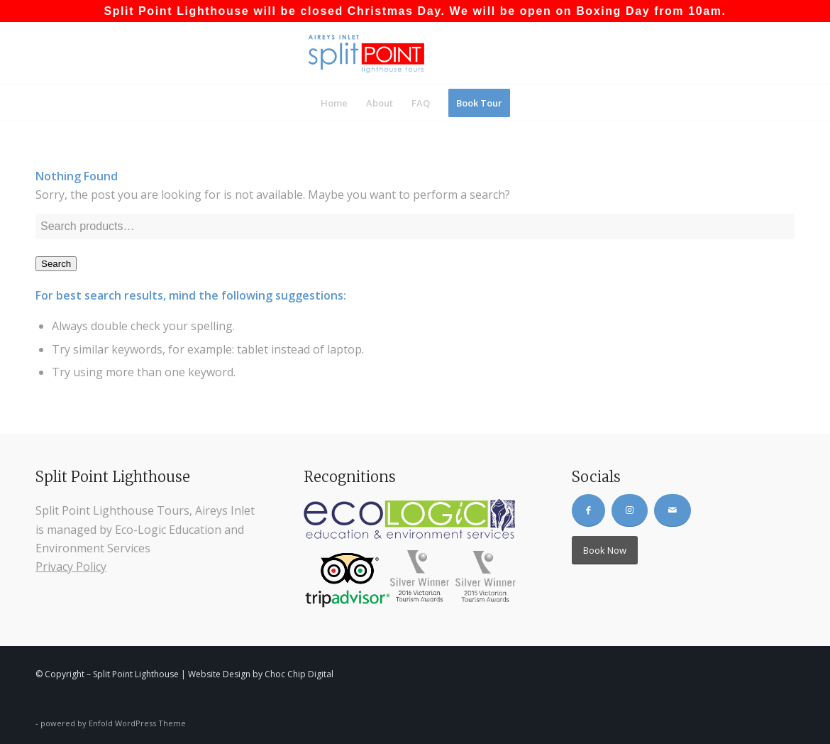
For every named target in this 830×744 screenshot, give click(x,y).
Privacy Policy (70, 566)
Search (56, 263)
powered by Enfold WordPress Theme (113, 723)
